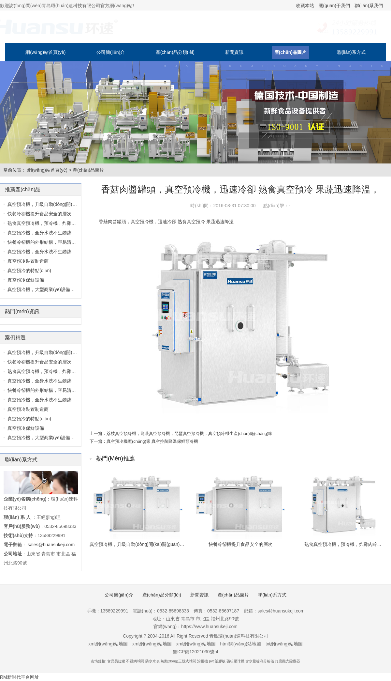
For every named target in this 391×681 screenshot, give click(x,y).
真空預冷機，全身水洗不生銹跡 (39, 399)
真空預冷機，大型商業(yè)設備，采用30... (50, 289)
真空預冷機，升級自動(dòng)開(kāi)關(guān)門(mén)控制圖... (69, 352)
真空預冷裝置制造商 (28, 261)
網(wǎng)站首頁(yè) (45, 52)
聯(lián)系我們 (369, 5)
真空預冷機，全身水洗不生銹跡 (39, 380)
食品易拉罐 (116, 661)
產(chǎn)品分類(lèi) (175, 52)
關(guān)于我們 (334, 5)
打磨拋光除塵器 (287, 661)
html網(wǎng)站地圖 (240, 643)
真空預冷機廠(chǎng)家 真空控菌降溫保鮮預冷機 (152, 441)
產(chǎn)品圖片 (290, 52)
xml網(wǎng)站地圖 (108, 643)
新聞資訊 (234, 52)
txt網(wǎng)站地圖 (284, 643)
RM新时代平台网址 (19, 677)
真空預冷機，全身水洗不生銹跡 (39, 251)
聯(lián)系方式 (351, 52)
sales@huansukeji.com (51, 544)
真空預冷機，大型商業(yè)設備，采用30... (50, 437)
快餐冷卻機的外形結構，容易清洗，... (45, 242)
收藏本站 (305, 5)
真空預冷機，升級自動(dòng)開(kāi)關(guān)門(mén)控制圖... (69, 204)
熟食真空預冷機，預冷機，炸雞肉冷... (45, 371)
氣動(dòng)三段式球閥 (178, 661)
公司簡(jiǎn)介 (110, 52)
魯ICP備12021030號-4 (195, 651)
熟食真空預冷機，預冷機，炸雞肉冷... (45, 223)
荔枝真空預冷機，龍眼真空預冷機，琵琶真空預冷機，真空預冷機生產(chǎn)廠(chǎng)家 (189, 433)
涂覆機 (202, 661)
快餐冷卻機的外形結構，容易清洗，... (45, 390)
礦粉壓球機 (235, 661)
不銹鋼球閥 (135, 661)
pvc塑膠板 (217, 661)
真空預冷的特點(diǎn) (29, 270)
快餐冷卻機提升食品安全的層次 (39, 213)
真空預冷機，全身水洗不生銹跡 (39, 232)
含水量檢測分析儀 (259, 661)
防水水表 (152, 661)
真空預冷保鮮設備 (25, 280)
